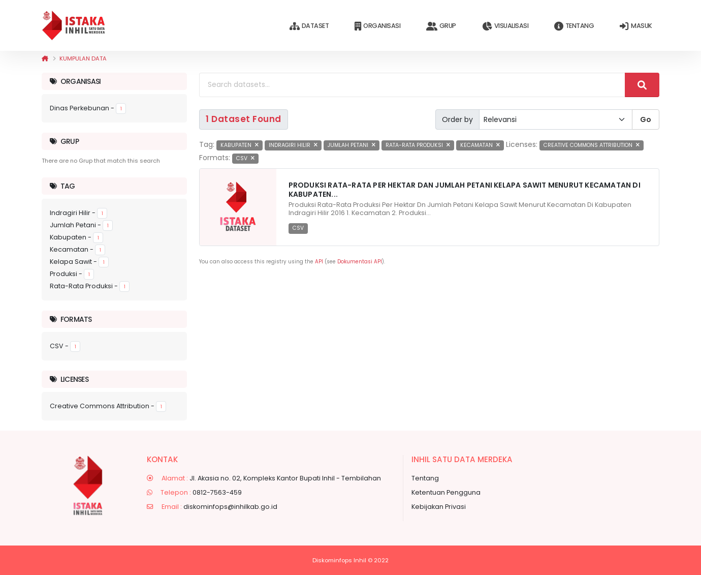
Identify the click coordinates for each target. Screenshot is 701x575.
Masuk (636, 26)
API (319, 261)
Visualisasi (505, 26)
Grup (441, 26)
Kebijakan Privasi (438, 506)
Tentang (574, 26)
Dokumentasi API (359, 261)
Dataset (309, 26)
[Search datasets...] (412, 85)
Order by (457, 119)
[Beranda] (45, 58)
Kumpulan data (83, 58)
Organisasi (377, 26)
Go (645, 119)
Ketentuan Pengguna (446, 492)
